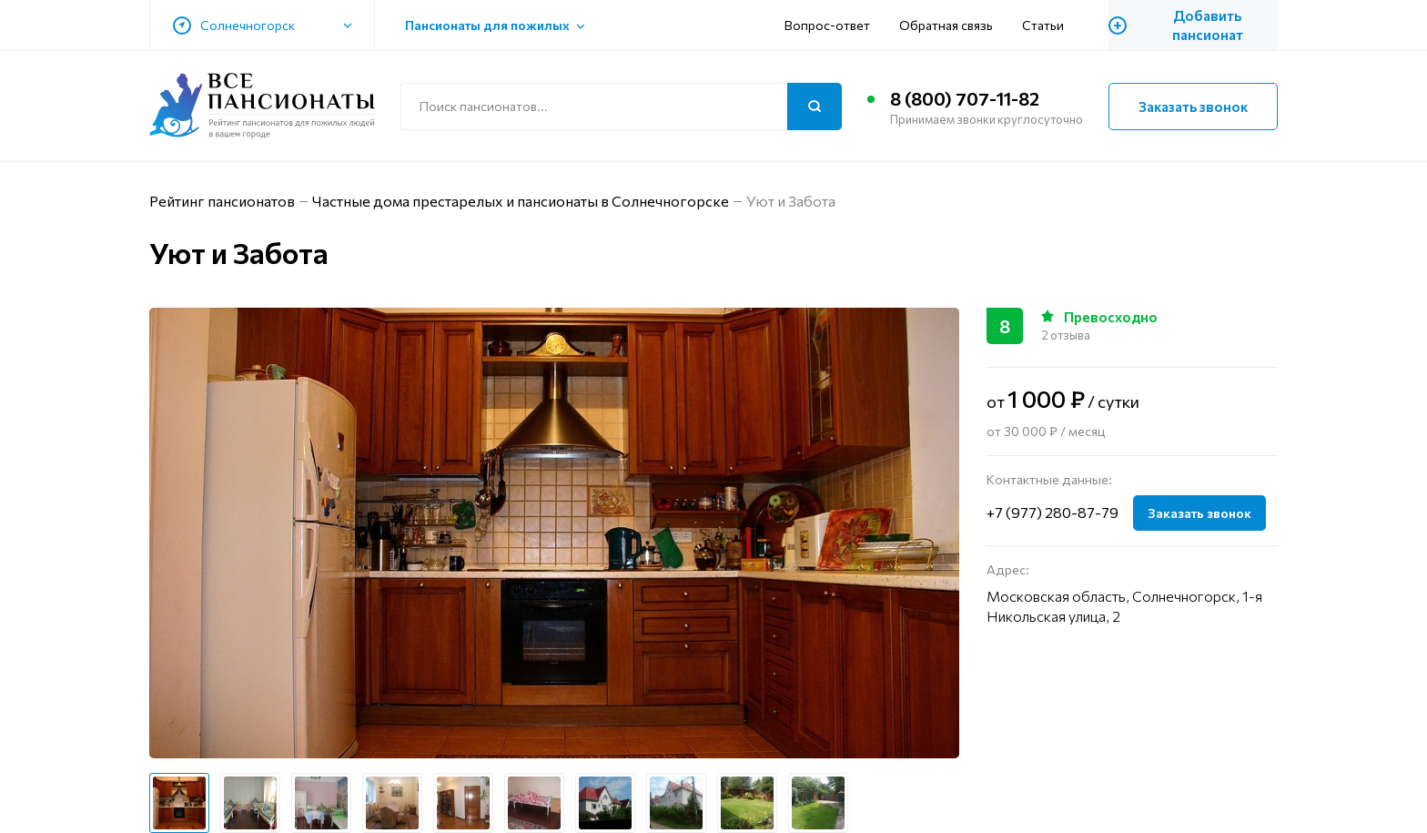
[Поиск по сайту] (621, 106)
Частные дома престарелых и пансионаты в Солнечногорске (520, 200)
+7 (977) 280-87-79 (1052, 512)
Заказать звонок (1193, 106)
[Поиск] (814, 106)
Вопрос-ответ (827, 25)
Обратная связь (946, 25)
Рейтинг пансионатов (222, 200)
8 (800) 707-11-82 (964, 98)
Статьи (1043, 25)
